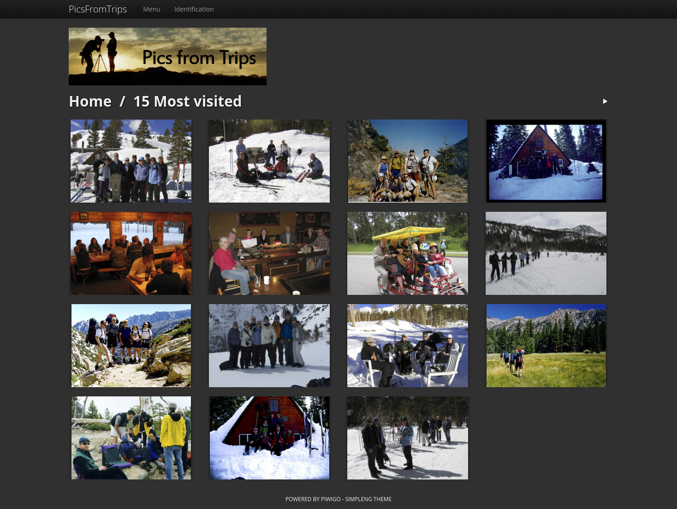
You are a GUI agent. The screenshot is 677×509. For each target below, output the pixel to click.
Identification (194, 9)
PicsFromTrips (98, 9)
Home (90, 101)
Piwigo (331, 499)
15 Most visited (187, 101)
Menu (151, 9)
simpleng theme (368, 499)
